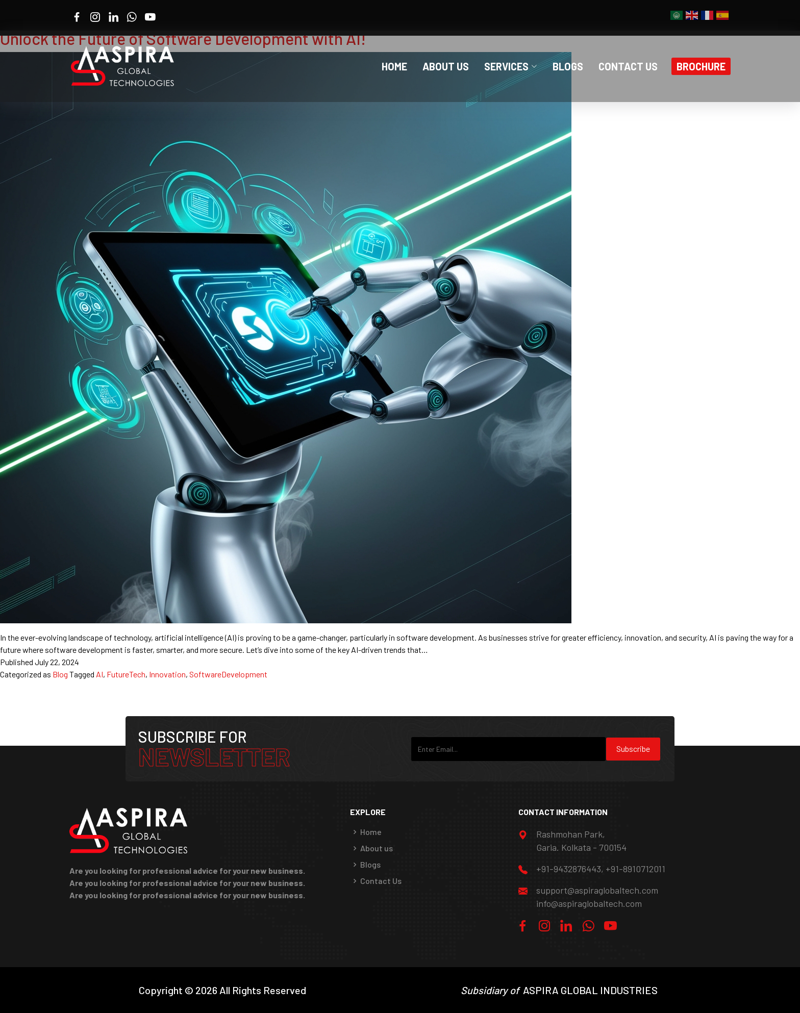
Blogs (568, 66)
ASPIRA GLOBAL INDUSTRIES (590, 990)
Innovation (167, 674)
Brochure (701, 66)
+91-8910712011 (635, 868)
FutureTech (126, 674)
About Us (445, 66)
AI (99, 674)
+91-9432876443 (568, 868)
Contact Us (628, 66)
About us (376, 848)
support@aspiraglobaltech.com (597, 890)
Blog (60, 674)
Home (394, 66)
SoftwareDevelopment (228, 674)
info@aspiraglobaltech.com (589, 903)
